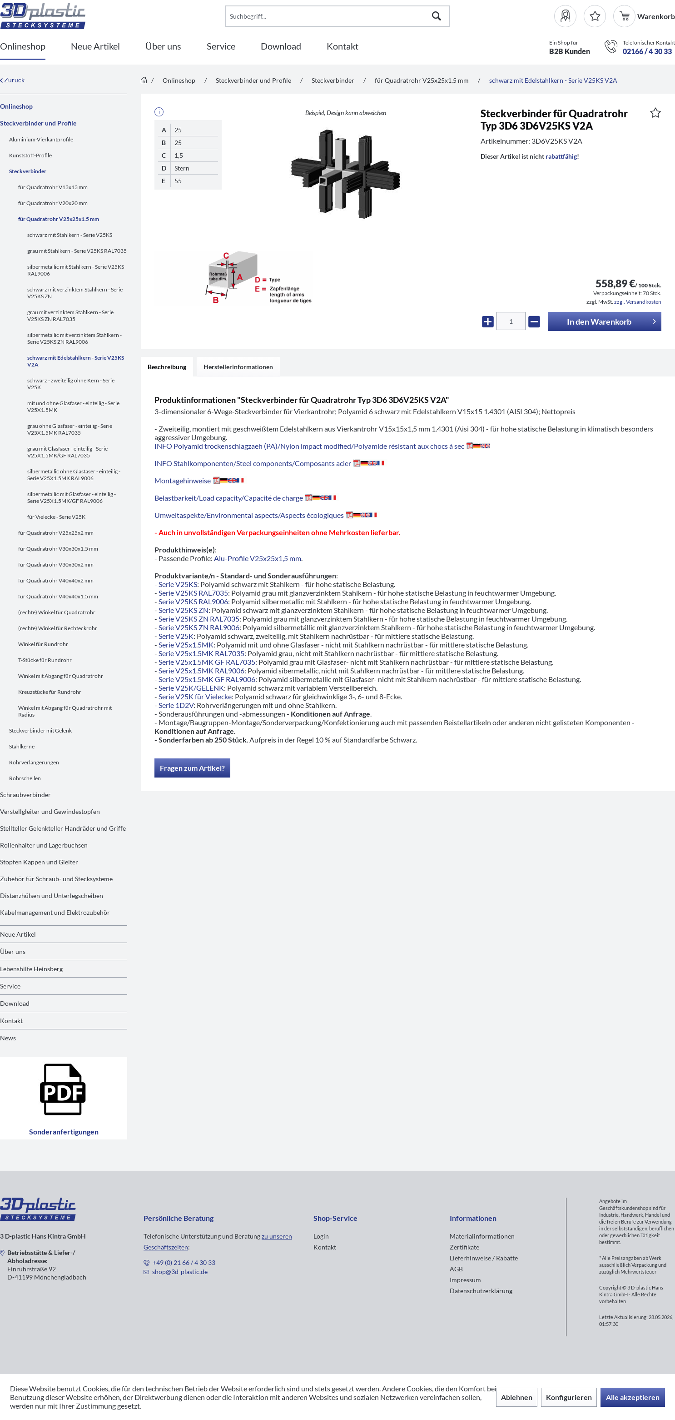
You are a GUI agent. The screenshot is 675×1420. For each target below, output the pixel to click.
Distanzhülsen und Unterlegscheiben (51, 895)
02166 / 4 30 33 (647, 51)
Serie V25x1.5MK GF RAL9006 (207, 679)
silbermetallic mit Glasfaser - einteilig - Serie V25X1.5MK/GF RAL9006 (71, 497)
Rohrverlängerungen (34, 762)
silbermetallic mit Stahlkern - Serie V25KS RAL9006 (75, 270)
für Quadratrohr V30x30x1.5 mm (58, 548)
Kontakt (11, 1020)
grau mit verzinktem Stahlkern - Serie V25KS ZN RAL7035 (70, 315)
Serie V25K (176, 636)
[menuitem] (569, 16)
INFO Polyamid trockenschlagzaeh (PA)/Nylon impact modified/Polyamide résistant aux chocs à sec (322, 446)
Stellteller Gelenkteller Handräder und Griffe (63, 828)
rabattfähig (561, 156)
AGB (456, 1269)
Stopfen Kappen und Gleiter (39, 862)
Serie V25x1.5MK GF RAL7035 (207, 661)
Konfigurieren (569, 1397)
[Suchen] (436, 16)
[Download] (281, 46)
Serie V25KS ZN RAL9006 (199, 627)
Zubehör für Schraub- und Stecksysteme (56, 879)
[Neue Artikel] (95, 46)
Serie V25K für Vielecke (195, 696)
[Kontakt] (342, 46)
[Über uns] (163, 46)
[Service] (221, 46)
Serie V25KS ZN (183, 610)
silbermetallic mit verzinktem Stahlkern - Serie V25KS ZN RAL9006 (74, 338)
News (8, 1038)
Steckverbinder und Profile (38, 123)
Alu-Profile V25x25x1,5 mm (257, 558)
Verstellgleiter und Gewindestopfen (50, 811)
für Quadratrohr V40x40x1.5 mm (58, 596)
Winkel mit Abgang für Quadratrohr (60, 675)
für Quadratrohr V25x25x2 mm (56, 532)
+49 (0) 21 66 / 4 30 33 (184, 1262)
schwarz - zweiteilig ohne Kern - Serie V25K (70, 384)
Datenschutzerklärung (481, 1291)
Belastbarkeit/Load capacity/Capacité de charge (246, 497)
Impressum (465, 1280)
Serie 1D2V (176, 705)
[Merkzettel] (595, 16)
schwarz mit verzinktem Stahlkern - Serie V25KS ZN (75, 293)
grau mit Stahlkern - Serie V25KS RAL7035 (77, 250)
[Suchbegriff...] (337, 16)
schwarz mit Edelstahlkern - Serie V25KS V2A (75, 361)
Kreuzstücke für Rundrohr (49, 691)
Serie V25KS (178, 584)
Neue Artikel (18, 934)
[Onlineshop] (22, 46)
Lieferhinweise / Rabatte (484, 1258)
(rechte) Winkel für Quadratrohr (56, 612)
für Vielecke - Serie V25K (56, 516)
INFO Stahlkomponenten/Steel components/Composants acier (270, 463)
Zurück (12, 80)
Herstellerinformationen (238, 367)
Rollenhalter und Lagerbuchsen (44, 845)
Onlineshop (16, 106)
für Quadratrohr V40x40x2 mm (56, 580)
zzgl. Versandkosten (637, 301)
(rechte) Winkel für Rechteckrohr (57, 628)
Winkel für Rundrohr (43, 644)
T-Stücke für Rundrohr (45, 660)
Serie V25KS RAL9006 (193, 601)
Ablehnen (516, 1397)
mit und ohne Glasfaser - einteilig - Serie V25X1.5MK (73, 406)
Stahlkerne (22, 746)
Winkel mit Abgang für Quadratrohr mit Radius (65, 711)
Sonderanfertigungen (64, 1098)
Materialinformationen (482, 1236)
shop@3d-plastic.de (180, 1271)
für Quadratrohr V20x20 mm (53, 203)
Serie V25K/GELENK (191, 687)
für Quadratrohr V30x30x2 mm (56, 564)
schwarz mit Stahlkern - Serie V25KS (69, 234)
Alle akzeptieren (633, 1397)
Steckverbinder (27, 171)
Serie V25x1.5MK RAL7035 (201, 653)
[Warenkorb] (625, 16)
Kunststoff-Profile (30, 155)
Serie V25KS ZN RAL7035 (199, 618)
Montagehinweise (200, 480)
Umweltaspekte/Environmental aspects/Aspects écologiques (267, 515)
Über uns (12, 951)
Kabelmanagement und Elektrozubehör (55, 912)
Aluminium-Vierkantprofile (41, 139)
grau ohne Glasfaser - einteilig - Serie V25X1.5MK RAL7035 (69, 429)
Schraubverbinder (25, 794)
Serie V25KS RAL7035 (193, 592)
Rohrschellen (25, 778)
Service (10, 986)
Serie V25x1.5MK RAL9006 (201, 670)
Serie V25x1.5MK (186, 644)
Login (321, 1236)
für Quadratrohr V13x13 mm (53, 187)
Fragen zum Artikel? (192, 767)
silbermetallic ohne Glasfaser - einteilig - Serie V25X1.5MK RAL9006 (73, 475)
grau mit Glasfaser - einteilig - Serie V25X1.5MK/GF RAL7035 (67, 452)
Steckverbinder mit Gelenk (40, 730)
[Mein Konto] (569, 16)
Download (15, 1003)
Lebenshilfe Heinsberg (31, 969)
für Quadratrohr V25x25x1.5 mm (58, 219)
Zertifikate (464, 1247)
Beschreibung (167, 367)
